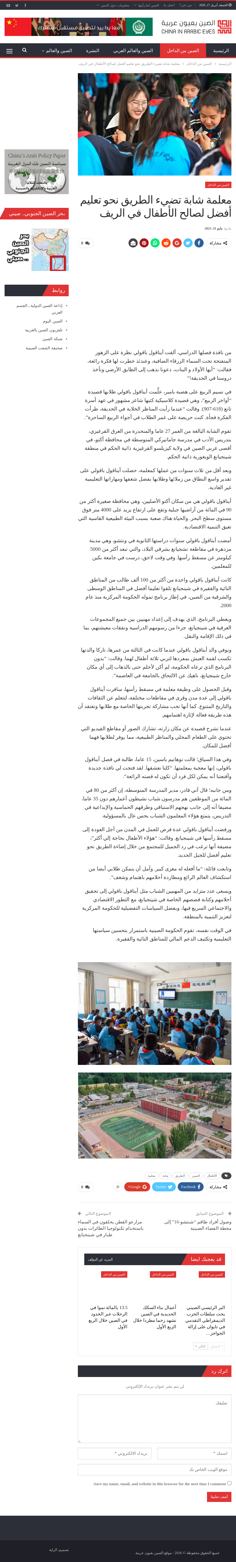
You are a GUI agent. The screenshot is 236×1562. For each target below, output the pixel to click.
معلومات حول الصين (115, 5)
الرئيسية (221, 50)
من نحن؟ (185, 5)
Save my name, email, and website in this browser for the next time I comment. (159, 1483)
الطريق (180, 1175)
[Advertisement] (154, 296)
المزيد (66, 50)
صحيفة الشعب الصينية (44, 348)
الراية (53, 1548)
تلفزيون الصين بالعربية (44, 330)
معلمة (151, 1175)
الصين (196, 1175)
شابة (165, 1175)
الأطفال (212, 1175)
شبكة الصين (52, 338)
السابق (217, 1345)
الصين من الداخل (183, 50)
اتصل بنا (169, 5)
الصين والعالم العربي (133, 50)
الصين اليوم (52, 321)
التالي (200, 1345)
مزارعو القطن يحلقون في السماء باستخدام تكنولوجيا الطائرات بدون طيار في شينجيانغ (110, 1227)
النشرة (92, 50)
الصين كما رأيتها (148, 5)
